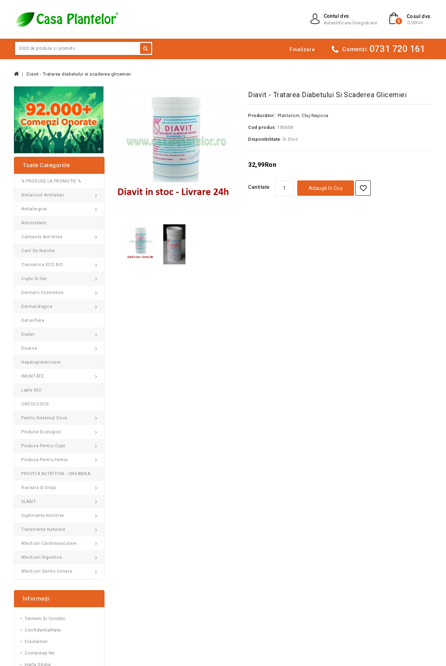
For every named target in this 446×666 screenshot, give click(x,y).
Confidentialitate (43, 630)
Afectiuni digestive (41, 557)
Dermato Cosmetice (42, 292)
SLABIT (28, 501)
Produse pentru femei (44, 459)
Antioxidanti (34, 222)
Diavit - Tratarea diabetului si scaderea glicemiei (78, 74)
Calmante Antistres (42, 236)
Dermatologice (37, 306)
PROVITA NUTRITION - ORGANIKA (56, 473)
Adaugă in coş (326, 188)
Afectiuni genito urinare (46, 571)
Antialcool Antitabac (42, 195)
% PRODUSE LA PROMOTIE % (51, 181)
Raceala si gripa (38, 487)
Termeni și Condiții (45, 618)
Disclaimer (36, 641)
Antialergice (34, 209)
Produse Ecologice (41, 431)
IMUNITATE (32, 376)
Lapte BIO (31, 390)
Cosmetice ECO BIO (42, 264)
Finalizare (302, 49)
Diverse (29, 348)
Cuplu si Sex (34, 278)
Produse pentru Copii (43, 445)
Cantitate (259, 187)
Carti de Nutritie (38, 250)
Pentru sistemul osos (44, 418)
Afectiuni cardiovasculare (49, 543)
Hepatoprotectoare (41, 362)
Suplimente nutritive (42, 515)
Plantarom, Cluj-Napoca (303, 115)
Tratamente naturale (43, 529)
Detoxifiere (33, 320)
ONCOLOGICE (35, 404)
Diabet (28, 334)
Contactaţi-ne (40, 653)
